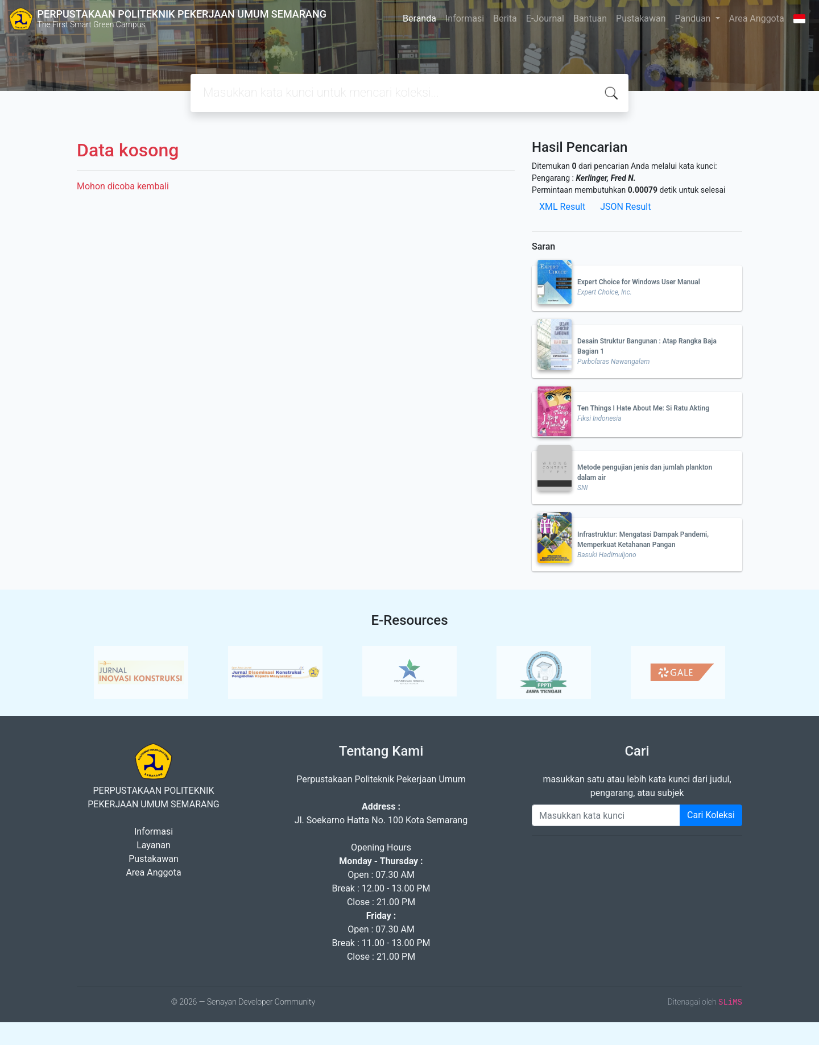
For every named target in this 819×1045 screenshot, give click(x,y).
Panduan (694, 18)
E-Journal (545, 18)
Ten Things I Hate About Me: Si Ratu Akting (643, 408)
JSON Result (625, 206)
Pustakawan (640, 18)
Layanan (153, 845)
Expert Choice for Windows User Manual (638, 282)
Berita (505, 18)
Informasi (464, 18)
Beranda (419, 18)
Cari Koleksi (711, 815)
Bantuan (590, 18)
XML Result (562, 206)
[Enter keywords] (606, 815)
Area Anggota (756, 18)
